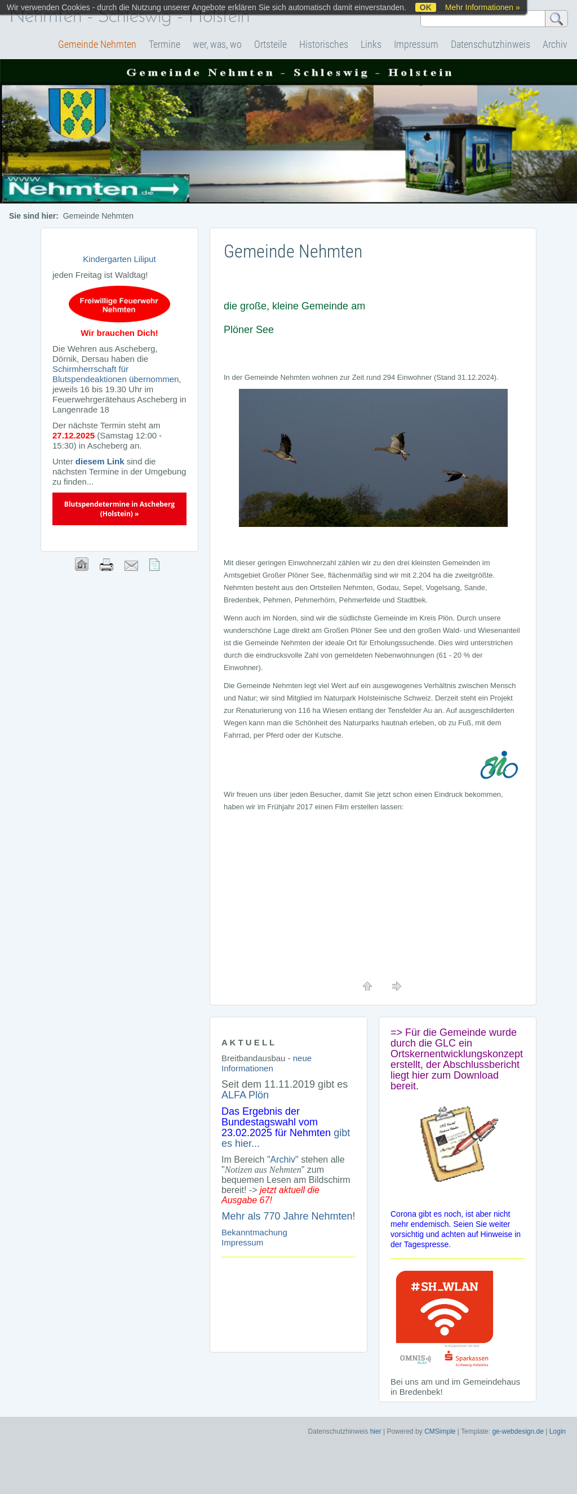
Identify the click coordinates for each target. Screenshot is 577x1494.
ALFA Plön (245, 1095)
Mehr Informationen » (482, 7)
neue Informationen (266, 1063)
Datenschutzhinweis (490, 44)
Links (371, 44)
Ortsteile (270, 44)
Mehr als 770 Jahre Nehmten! (288, 1216)
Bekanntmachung (254, 1232)
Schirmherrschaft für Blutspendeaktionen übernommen (115, 374)
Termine (164, 44)
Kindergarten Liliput (119, 259)
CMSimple (439, 1431)
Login (557, 1431)
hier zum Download (455, 1075)
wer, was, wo (217, 44)
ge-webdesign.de (517, 1431)
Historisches (323, 44)
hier (375, 1431)
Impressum (416, 44)
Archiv (555, 44)
